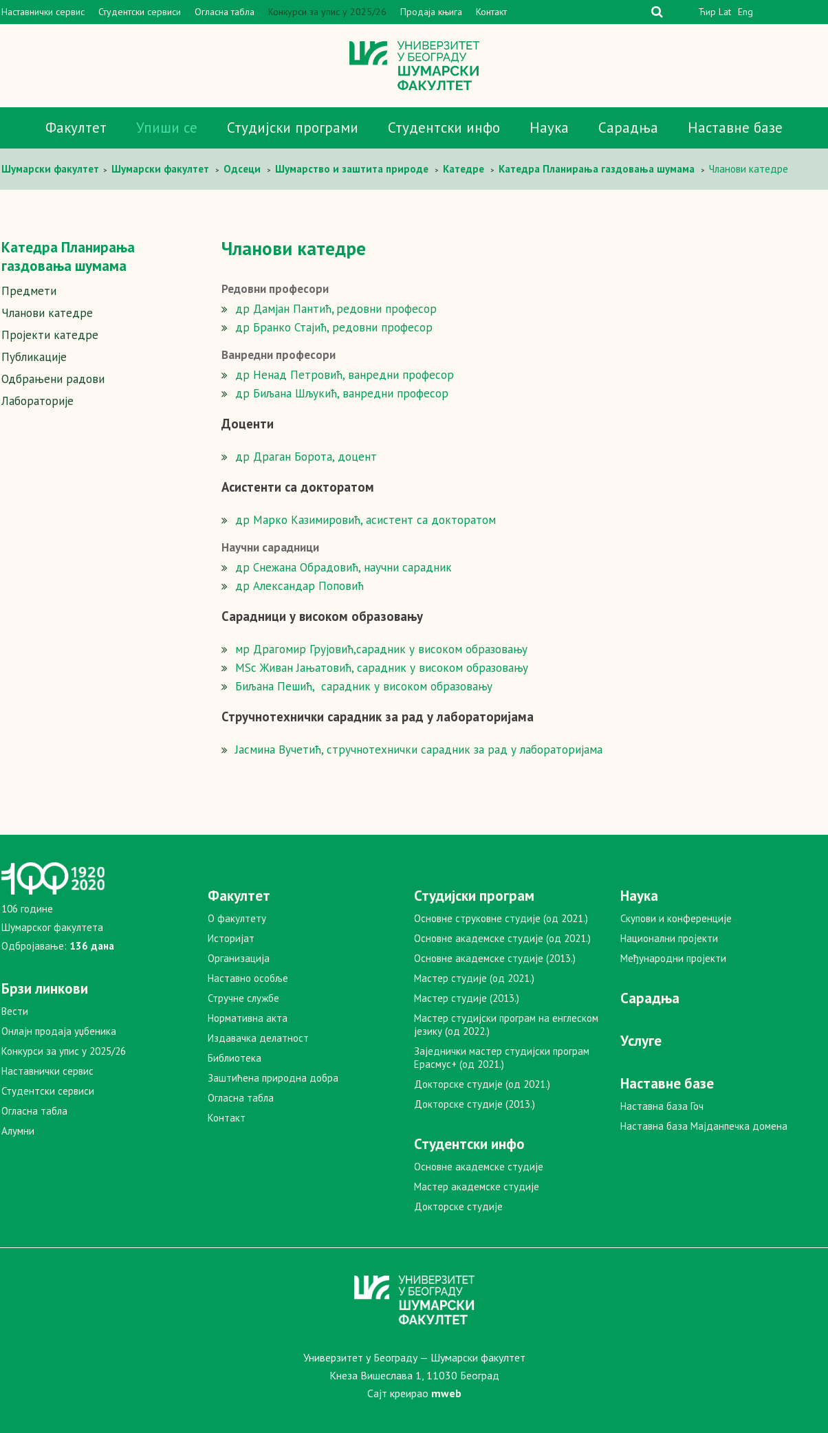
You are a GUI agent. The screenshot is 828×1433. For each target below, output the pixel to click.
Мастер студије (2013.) (466, 998)
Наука (549, 127)
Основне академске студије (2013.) (495, 958)
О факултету (237, 918)
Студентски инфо (444, 127)
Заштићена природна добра (273, 1077)
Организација (239, 958)
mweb (446, 1393)
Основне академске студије (478, 1166)
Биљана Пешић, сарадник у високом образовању (363, 686)
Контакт (491, 12)
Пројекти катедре (49, 334)
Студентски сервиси (139, 12)
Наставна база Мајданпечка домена (703, 1126)
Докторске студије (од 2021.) (482, 1084)
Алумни (17, 1130)
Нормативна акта (247, 1018)
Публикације (34, 356)
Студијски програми (292, 127)
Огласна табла (224, 12)
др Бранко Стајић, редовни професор (334, 327)
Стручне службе (243, 998)
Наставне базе (735, 127)
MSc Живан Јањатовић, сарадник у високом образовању (381, 667)
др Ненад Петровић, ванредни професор (344, 374)
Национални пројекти (669, 938)
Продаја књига (431, 12)
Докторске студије (458, 1206)
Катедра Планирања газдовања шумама (68, 256)
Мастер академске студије (476, 1186)
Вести (14, 1011)
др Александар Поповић (299, 585)
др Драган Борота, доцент (306, 456)
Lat (725, 12)
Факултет (76, 127)
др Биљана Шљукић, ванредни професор (341, 393)
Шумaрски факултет (51, 168)
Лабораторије (37, 400)
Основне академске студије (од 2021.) (502, 938)
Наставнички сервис (43, 12)
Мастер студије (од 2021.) (474, 978)
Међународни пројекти (673, 958)
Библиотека (234, 1057)
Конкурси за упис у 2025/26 (327, 12)
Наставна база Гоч (662, 1106)
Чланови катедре (47, 312)
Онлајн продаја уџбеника (58, 1031)
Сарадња (628, 127)
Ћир (707, 12)
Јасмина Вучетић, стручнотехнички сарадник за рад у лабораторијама (418, 749)
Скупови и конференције (676, 918)
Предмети (28, 290)
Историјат (231, 938)
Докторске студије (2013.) (474, 1104)
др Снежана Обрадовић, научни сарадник (343, 567)
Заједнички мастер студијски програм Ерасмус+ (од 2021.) (501, 1057)
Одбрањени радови (53, 378)
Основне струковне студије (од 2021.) (501, 918)
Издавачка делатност (258, 1037)
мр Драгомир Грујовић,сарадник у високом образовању (381, 649)
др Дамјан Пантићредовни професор (336, 308)
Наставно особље (248, 978)
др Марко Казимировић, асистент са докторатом (365, 519)
